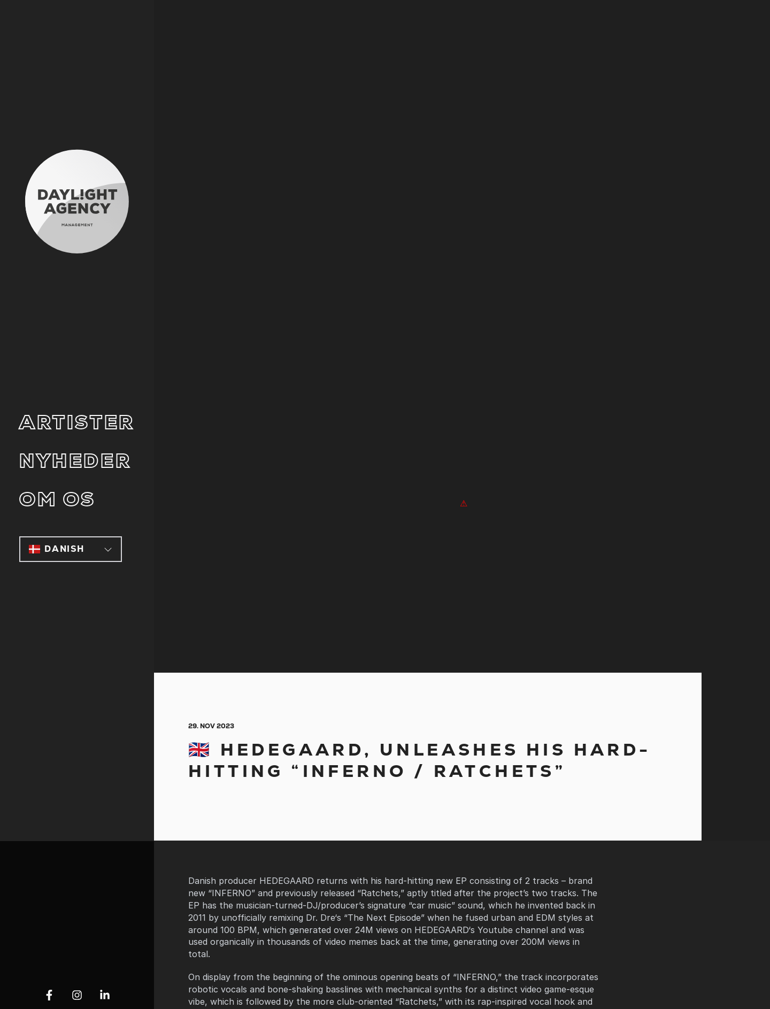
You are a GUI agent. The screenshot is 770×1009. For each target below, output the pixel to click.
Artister (77, 423)
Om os (57, 500)
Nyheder (75, 461)
